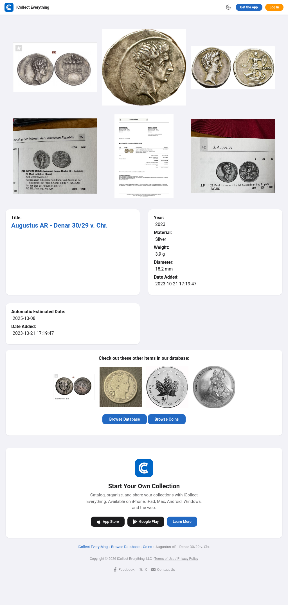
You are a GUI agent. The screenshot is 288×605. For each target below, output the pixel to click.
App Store (107, 521)
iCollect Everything (93, 547)
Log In (274, 7)
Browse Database (124, 419)
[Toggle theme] (228, 7)
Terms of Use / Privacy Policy (176, 559)
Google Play (146, 521)
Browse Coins (167, 419)
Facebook (123, 569)
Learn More (182, 521)
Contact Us (163, 569)
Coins (147, 547)
